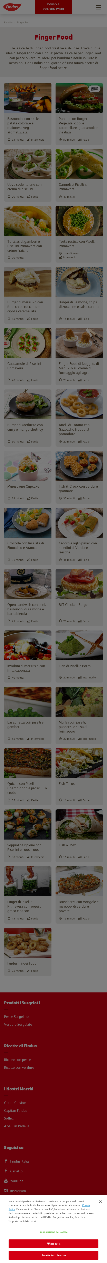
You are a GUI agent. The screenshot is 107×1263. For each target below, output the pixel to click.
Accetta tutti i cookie (53, 1255)
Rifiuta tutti (53, 1243)
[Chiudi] (100, 1201)
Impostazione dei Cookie (53, 1231)
